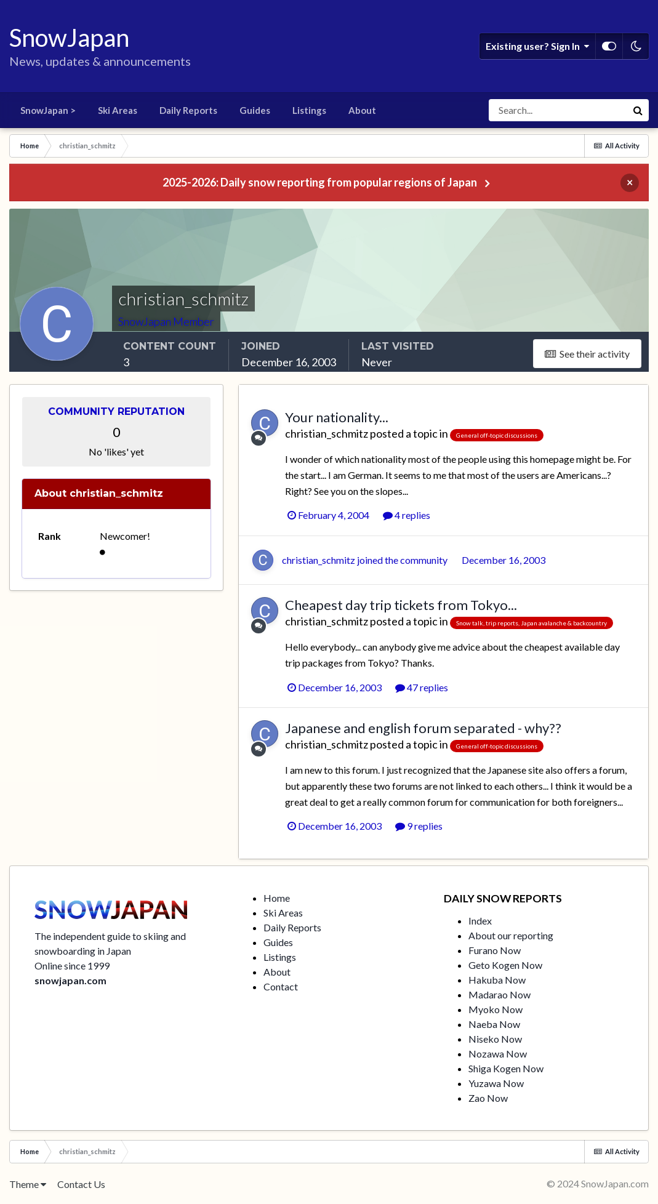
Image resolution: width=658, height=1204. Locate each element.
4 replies (406, 515)
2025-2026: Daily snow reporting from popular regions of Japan (319, 182)
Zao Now (488, 1098)
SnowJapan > (48, 110)
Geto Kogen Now (505, 965)
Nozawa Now (497, 1053)
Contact (280, 986)
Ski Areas (117, 110)
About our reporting (510, 935)
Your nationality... (336, 417)
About (362, 110)
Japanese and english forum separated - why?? (423, 728)
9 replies (419, 826)
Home (276, 898)
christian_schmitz (326, 433)
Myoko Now (495, 1009)
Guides (254, 110)
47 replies (421, 687)
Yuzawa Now (496, 1083)
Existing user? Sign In (537, 46)
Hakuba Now (497, 979)
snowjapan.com (70, 980)
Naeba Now (494, 1024)
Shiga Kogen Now (506, 1068)
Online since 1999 (72, 965)
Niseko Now (495, 1039)
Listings (309, 110)
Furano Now (494, 950)
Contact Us (81, 1184)
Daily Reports (188, 110)
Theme (27, 1184)
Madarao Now (499, 994)
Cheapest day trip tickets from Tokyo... (401, 604)
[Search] (558, 110)
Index (480, 920)
